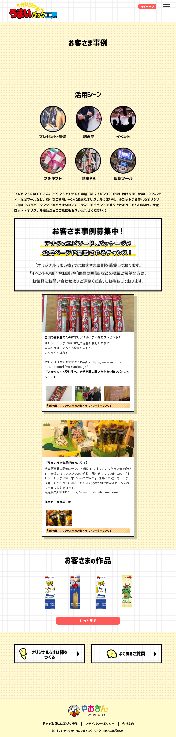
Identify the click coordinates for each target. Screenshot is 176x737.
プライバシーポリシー (100, 723)
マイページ (147, 6)
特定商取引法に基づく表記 (60, 723)
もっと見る (88, 620)
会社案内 (128, 723)
